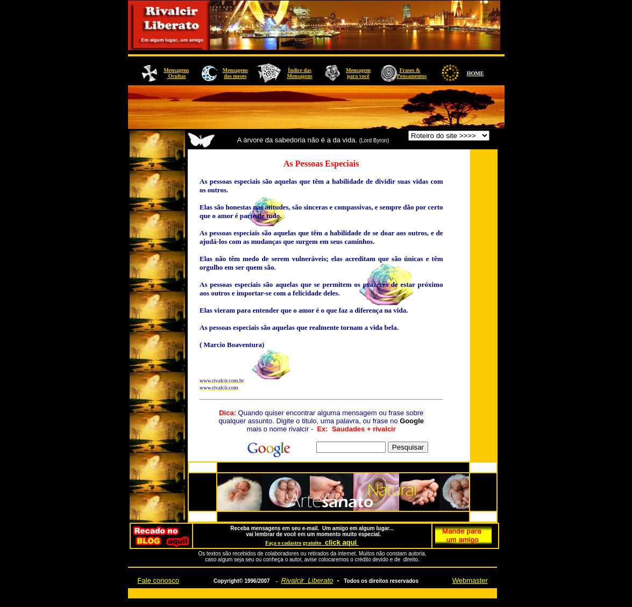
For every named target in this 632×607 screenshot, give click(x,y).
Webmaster (470, 580)
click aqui (342, 542)
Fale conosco (158, 580)
